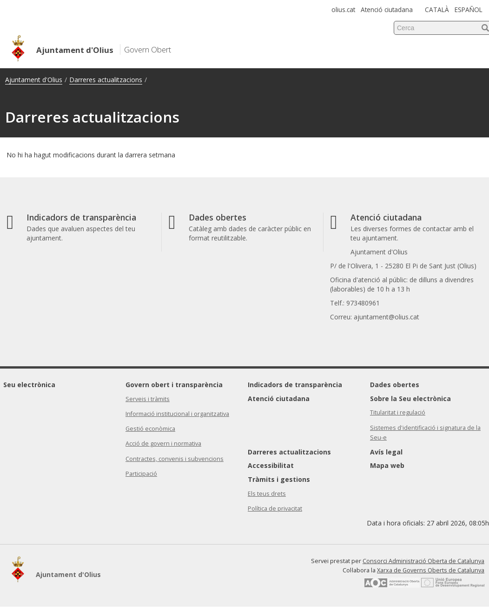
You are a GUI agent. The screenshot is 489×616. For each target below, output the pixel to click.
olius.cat (343, 9)
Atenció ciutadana (387, 9)
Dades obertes (394, 384)
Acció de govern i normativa (163, 443)
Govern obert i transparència (174, 384)
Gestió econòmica (150, 429)
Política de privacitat (275, 508)
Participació (141, 474)
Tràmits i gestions (279, 479)
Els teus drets (267, 494)
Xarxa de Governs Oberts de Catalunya (430, 570)
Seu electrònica (29, 384)
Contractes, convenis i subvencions (175, 459)
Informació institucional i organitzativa (177, 414)
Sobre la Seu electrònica (410, 398)
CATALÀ (437, 9)
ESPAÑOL (468, 9)
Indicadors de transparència (295, 384)
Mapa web (387, 465)
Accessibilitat (271, 465)
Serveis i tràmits (148, 399)
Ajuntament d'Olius (33, 79)
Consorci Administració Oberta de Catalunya (423, 561)
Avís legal (386, 451)
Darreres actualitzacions (105, 79)
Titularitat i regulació (397, 412)
